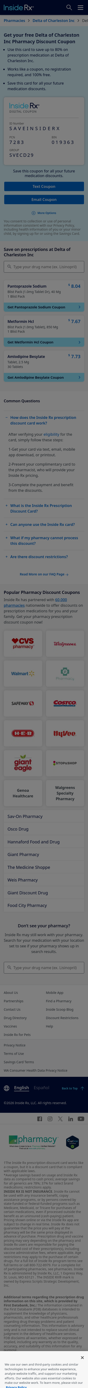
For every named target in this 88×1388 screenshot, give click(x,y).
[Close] (82, 1365)
